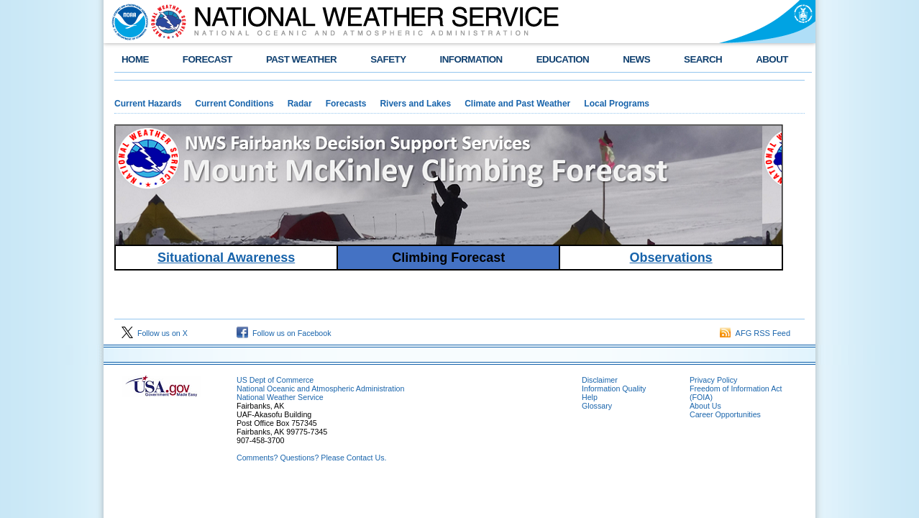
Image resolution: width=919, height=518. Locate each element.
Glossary (597, 405)
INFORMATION (471, 59)
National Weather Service (280, 397)
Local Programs (616, 104)
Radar (300, 104)
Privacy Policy (713, 380)
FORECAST (207, 59)
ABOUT (772, 59)
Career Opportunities (725, 414)
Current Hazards (147, 104)
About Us (705, 405)
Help (590, 397)
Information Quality (614, 388)
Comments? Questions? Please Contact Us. (311, 457)
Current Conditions (234, 104)
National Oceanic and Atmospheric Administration (320, 388)
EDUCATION (562, 59)
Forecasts (346, 104)
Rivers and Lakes (415, 104)
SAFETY (388, 59)
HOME (135, 59)
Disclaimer (600, 380)
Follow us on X (155, 333)
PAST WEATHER (301, 59)
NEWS (636, 59)
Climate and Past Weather (517, 104)
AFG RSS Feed (755, 333)
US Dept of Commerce (275, 380)
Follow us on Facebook (284, 333)
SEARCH (703, 59)
